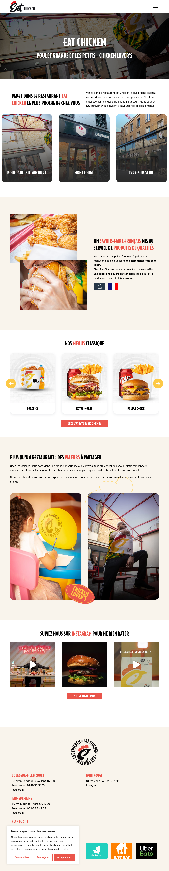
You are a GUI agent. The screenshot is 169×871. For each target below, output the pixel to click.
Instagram (18, 789)
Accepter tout (64, 857)
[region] (43, 845)
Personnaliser (21, 857)
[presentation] (11, 398)
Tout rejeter (43, 857)
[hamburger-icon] (155, 6)
